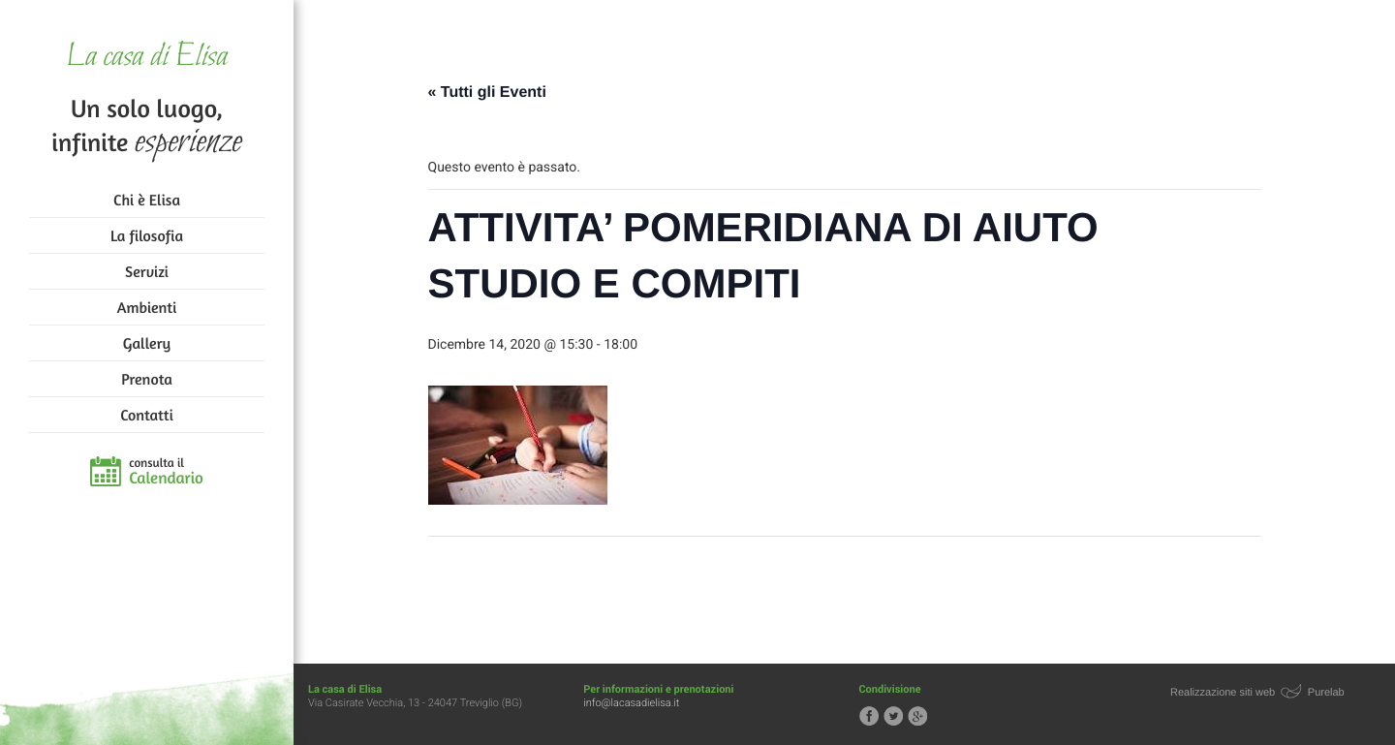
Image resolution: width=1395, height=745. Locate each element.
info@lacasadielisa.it (631, 703)
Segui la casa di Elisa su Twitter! (893, 716)
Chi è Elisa (146, 199)
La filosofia (146, 235)
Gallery (146, 343)
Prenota (146, 378)
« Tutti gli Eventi (487, 92)
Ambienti (146, 307)
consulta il (166, 471)
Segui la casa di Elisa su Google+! (917, 716)
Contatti (146, 414)
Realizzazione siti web (1222, 692)
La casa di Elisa (147, 57)
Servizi (147, 271)
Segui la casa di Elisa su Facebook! (869, 716)
